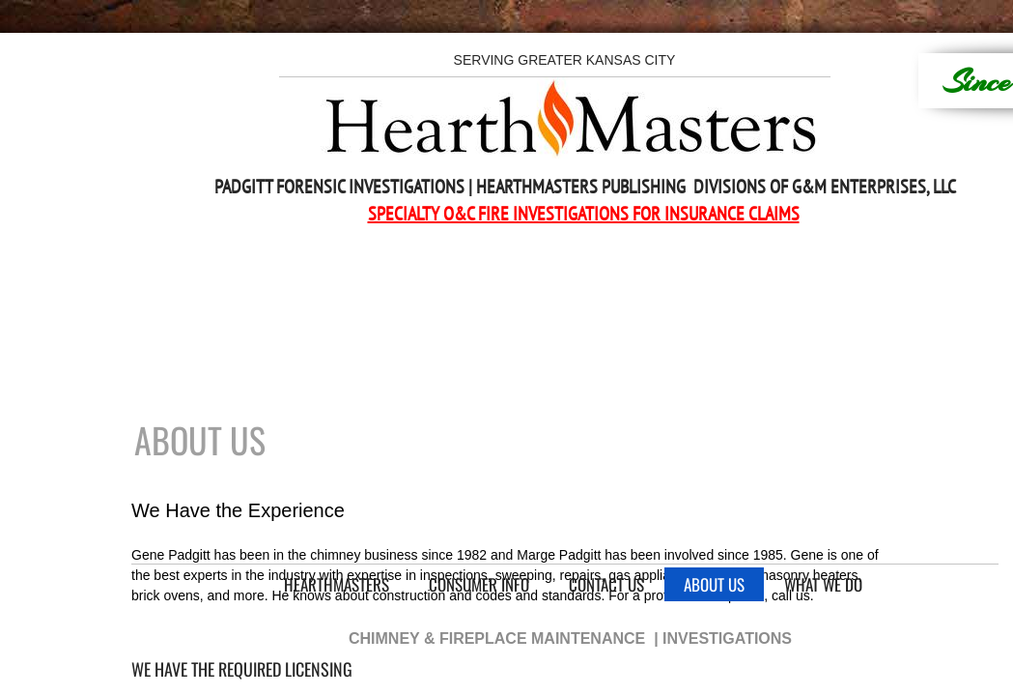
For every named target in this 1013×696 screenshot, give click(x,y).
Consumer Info (479, 584)
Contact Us (606, 584)
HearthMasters (336, 584)
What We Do (823, 584)
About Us (714, 584)
